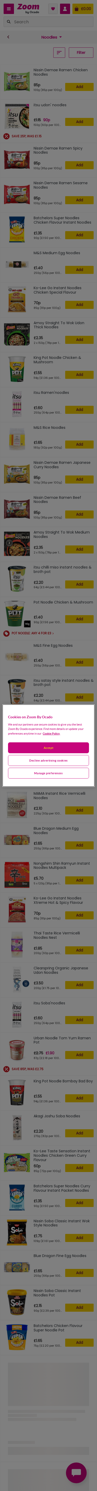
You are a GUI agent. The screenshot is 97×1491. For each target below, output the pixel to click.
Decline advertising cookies (48, 760)
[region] (48, 745)
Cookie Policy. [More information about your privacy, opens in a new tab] (51, 733)
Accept (48, 747)
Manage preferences (48, 773)
